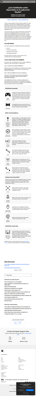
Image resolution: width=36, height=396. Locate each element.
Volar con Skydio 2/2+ (23, 19)
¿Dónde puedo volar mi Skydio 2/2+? (12, 290)
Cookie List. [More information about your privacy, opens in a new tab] (29, 387)
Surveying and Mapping (22, 360)
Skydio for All (3, 375)
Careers (19, 368)
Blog (19, 367)
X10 (1, 357)
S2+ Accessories (3, 376)
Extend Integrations (4, 368)
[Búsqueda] (18, 275)
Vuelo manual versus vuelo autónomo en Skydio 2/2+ (16, 312)
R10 (1, 360)
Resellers (2, 369)
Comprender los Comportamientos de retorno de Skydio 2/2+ (17, 295)
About (19, 366)
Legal (10, 391)
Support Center (3, 372)
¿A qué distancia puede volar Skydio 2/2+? (13, 299)
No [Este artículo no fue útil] (19, 322)
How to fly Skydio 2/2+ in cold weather (13, 281)
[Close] (34, 384)
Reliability (2, 373)
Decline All (21, 390)
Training (2, 374)
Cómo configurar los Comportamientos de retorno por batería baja (16, 284)
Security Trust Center (4, 366)
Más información (8, 300)
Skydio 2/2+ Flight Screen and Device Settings (14, 293)
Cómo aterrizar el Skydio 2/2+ (11, 297)
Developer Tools (3, 367)
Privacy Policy (14, 391)
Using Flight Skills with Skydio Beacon (12, 267)
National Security (21, 359)
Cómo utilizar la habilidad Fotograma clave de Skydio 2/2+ (17, 292)
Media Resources (21, 369)
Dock (2, 359)
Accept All (30, 390)
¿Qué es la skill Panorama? (10, 286)
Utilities (19, 358)
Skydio (9, 19)
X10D (2, 358)
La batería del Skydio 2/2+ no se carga (12, 313)
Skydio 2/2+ (14, 19)
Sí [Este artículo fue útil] (15, 322)
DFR (19, 357)
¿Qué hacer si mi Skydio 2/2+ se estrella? (13, 288)
